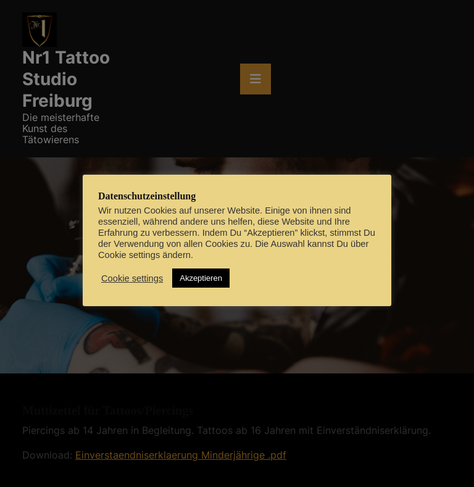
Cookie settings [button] (132, 278)
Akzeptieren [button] (201, 278)
